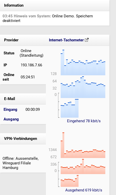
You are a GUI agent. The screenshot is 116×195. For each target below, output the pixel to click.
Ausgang (11, 119)
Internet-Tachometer (69, 40)
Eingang (10, 109)
